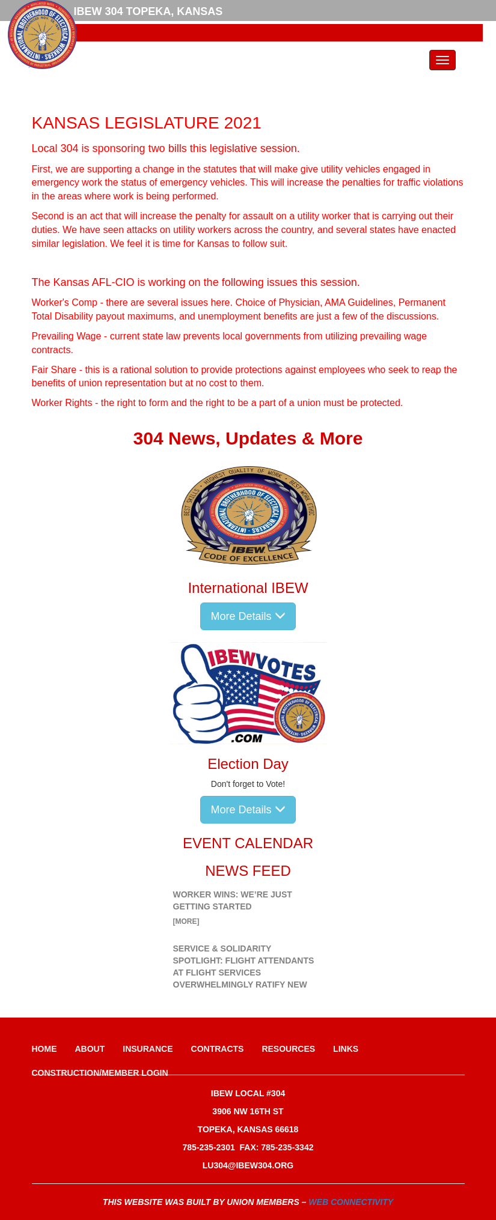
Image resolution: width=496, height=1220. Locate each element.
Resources (288, 1049)
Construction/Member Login (100, 1073)
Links (345, 1049)
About (90, 1049)
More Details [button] (247, 616)
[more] (186, 921)
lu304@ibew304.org (248, 1165)
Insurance (148, 1049)
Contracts (217, 1049)
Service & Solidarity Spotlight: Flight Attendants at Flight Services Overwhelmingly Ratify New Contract (243, 972)
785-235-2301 (209, 1147)
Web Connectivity (350, 1202)
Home (44, 1049)
